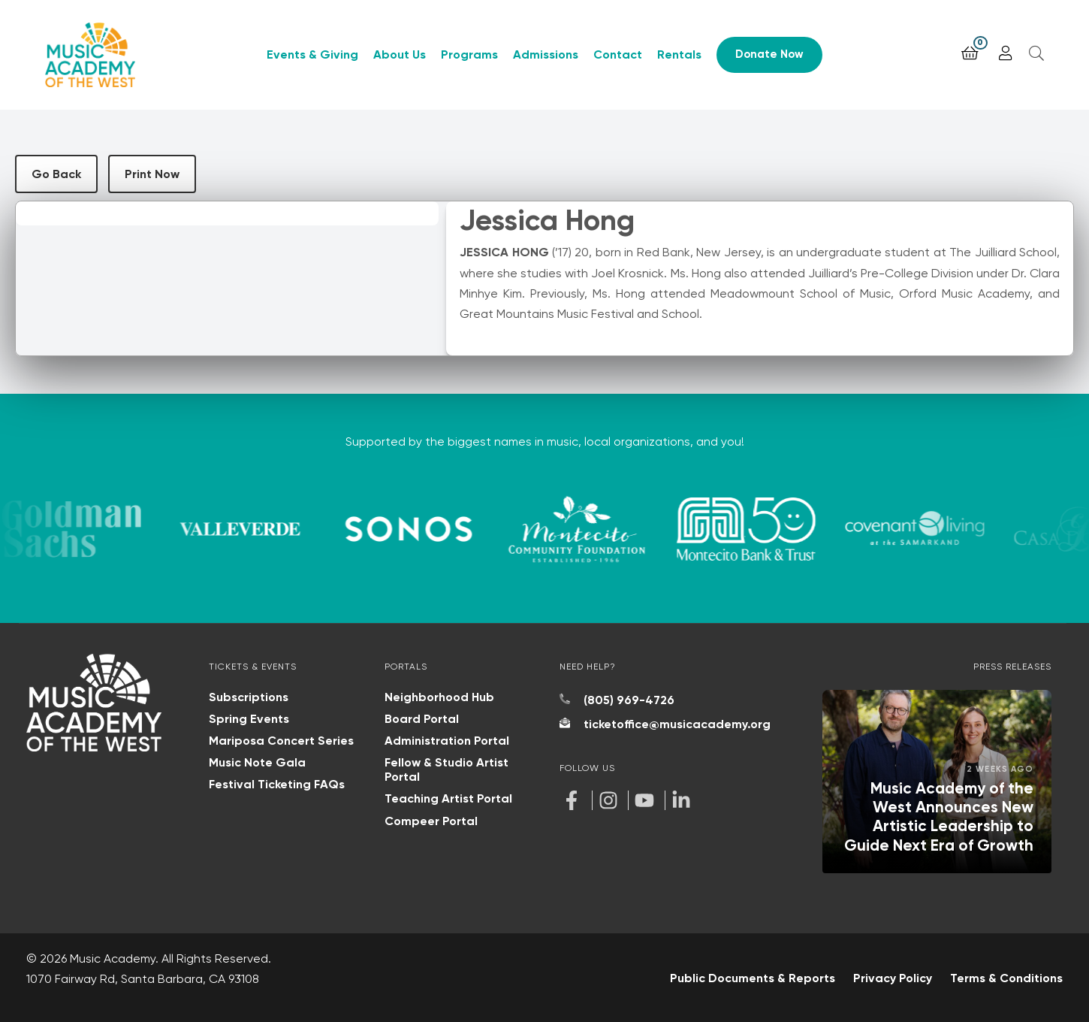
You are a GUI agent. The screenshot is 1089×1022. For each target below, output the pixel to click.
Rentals (679, 54)
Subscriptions (248, 697)
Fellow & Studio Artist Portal (446, 769)
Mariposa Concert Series (281, 740)
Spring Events (249, 719)
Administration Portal (447, 740)
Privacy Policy (892, 978)
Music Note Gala (257, 762)
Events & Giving (312, 54)
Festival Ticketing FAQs (277, 784)
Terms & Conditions (1006, 978)
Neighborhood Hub (439, 697)
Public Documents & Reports (752, 978)
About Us (399, 54)
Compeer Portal (431, 821)
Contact (617, 54)
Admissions (545, 54)
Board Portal (422, 719)
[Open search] (1036, 53)
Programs (469, 54)
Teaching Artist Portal (448, 798)
